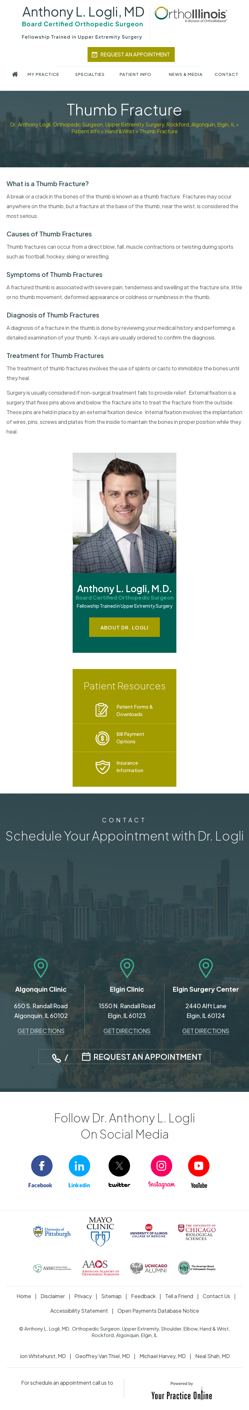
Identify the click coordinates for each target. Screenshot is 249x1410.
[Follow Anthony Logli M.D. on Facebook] (45, 1173)
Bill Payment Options (130, 737)
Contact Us (216, 1296)
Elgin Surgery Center (206, 989)
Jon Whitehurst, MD (42, 1356)
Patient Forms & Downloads (134, 710)
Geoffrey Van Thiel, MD (102, 1356)
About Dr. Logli (124, 627)
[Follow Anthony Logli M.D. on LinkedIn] (84, 1173)
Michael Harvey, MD (162, 1356)
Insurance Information (129, 766)
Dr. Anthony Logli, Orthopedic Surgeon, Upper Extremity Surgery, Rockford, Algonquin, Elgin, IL (122, 124)
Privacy (83, 1296)
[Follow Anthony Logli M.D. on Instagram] (164, 1173)
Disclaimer (53, 1296)
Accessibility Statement (79, 1310)
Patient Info (85, 131)
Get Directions (41, 1030)
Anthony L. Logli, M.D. (124, 593)
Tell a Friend (179, 1296)
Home (24, 1296)
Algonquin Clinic (40, 989)
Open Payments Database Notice (158, 1310)
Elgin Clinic (127, 989)
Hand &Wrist (120, 131)
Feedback (143, 1296)
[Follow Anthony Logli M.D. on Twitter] (124, 1173)
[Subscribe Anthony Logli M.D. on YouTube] (204, 1173)
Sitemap (111, 1296)
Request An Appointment (135, 54)
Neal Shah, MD (212, 1356)
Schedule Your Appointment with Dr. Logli (124, 829)
